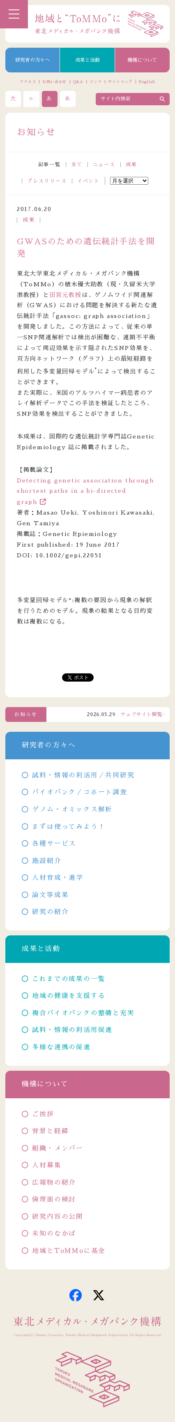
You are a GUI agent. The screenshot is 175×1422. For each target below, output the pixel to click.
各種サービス (54, 843)
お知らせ (25, 714)
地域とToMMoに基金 (69, 1251)
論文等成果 (50, 895)
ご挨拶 (43, 1114)
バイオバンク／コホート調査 (79, 792)
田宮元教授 (65, 295)
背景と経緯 (50, 1131)
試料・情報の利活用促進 (72, 1030)
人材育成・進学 (57, 878)
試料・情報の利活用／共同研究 (83, 775)
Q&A (78, 82)
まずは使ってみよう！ (68, 827)
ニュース (104, 164)
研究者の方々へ (32, 60)
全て (77, 164)
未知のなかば (54, 1233)
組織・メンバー (57, 1148)
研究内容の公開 (57, 1216)
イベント (88, 181)
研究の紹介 (50, 912)
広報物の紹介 (54, 1182)
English (147, 82)
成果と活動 (87, 60)
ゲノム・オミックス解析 (72, 809)
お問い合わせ (54, 82)
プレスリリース (47, 181)
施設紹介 (46, 861)
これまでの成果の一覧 (68, 979)
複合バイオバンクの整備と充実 (83, 1013)
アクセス (28, 82)
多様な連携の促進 (61, 1047)
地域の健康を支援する (68, 996)
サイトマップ (120, 82)
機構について (142, 60)
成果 (131, 164)
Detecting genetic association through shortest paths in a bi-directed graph (85, 491)
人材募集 (46, 1165)
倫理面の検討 (54, 1199)
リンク (96, 82)
